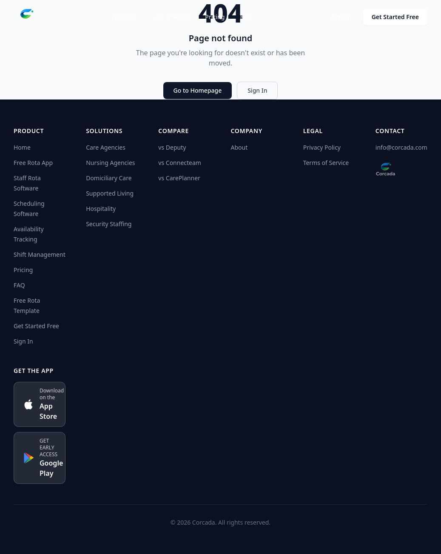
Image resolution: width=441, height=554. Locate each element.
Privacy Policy (322, 147)
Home (22, 147)
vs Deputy (172, 147)
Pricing (215, 17)
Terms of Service (326, 163)
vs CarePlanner (179, 178)
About (239, 147)
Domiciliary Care (108, 178)
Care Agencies (105, 147)
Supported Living (110, 193)
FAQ (246, 17)
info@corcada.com (401, 147)
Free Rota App (33, 163)
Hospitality (101, 209)
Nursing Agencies (110, 163)
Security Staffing (108, 224)
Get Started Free (395, 17)
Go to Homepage (198, 90)
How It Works (171, 17)
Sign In (341, 17)
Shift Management (39, 254)
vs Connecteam (179, 163)
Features (123, 17)
